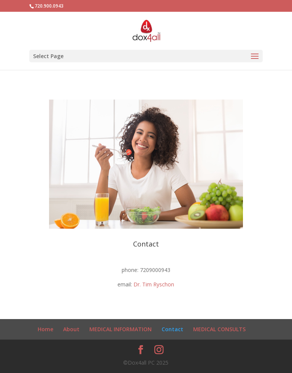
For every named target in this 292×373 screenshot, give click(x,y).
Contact (172, 329)
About (71, 329)
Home (45, 329)
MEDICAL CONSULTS (219, 329)
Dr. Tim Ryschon (153, 284)
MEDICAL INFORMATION (120, 329)
